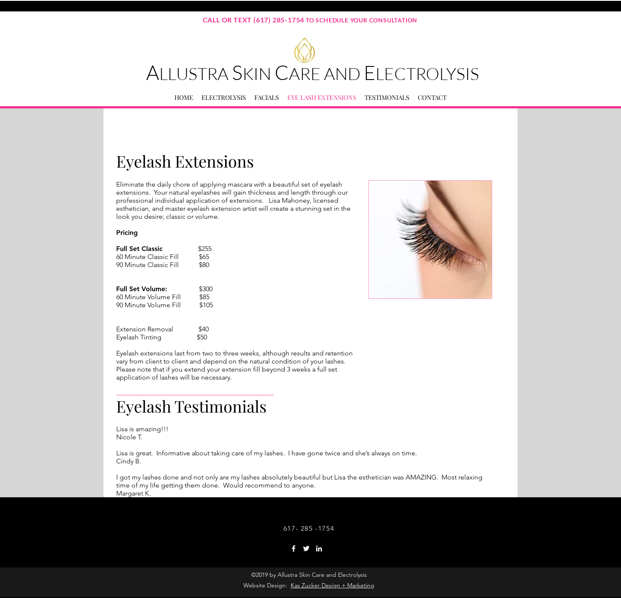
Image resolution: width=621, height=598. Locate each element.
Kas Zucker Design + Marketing (332, 585)
